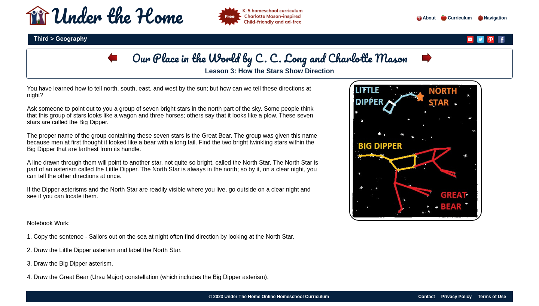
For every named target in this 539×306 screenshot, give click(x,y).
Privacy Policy (456, 296)
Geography (71, 39)
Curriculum (456, 18)
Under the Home (178, 16)
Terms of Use (492, 296)
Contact (426, 296)
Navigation (492, 18)
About (426, 18)
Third (41, 39)
